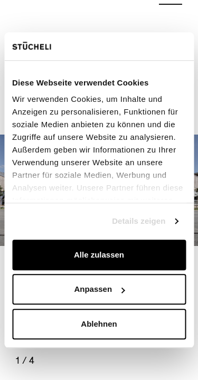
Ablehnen (99, 323)
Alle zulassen (99, 254)
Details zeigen (138, 220)
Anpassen (99, 288)
